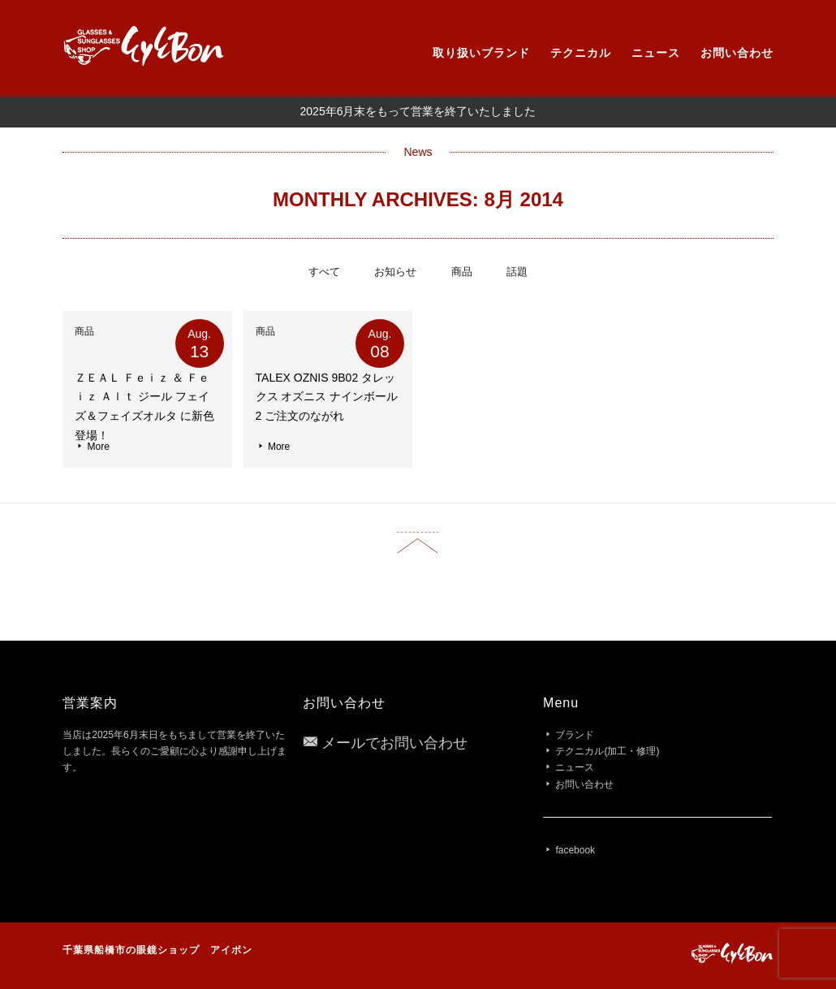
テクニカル (580, 52)
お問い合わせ (737, 52)
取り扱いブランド (481, 52)
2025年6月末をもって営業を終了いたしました (418, 111)
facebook (575, 850)
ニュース (655, 52)
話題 (517, 272)
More (92, 446)
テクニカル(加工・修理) (607, 751)
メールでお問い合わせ (394, 743)
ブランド (574, 735)
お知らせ (395, 272)
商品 (461, 272)
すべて (324, 272)
